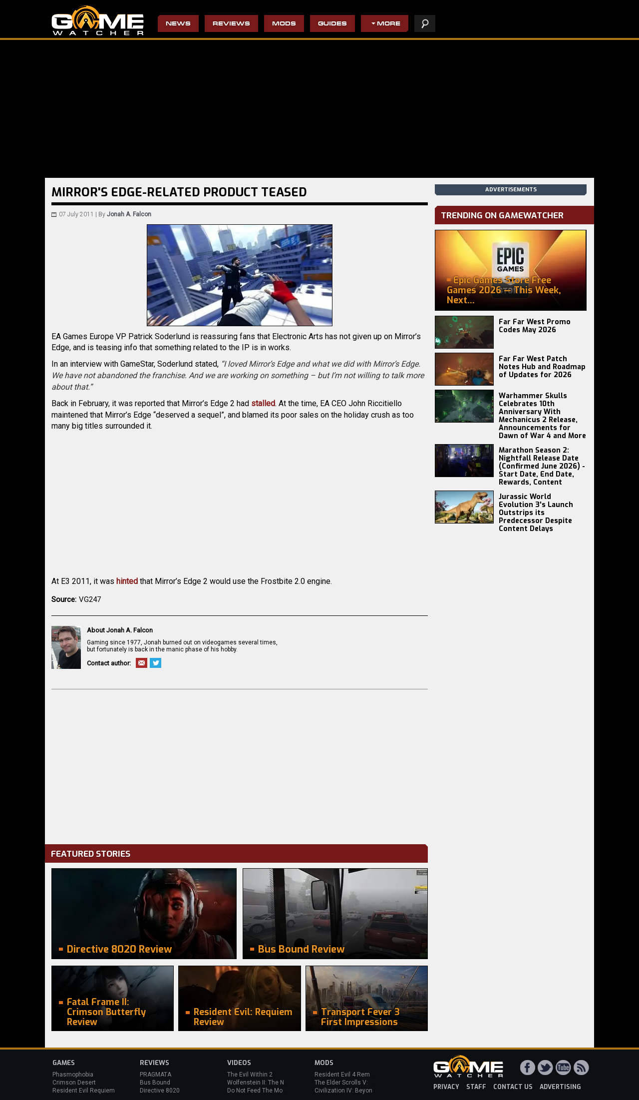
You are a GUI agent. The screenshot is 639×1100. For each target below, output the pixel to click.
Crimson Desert (74, 1082)
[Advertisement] (239, 764)
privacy (446, 1087)
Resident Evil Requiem (83, 1090)
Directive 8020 (160, 1090)
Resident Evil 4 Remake (347, 1074)
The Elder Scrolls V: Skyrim (351, 1082)
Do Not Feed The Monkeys (263, 1090)
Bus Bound (155, 1082)
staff (476, 1087)
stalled (263, 403)
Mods (284, 24)
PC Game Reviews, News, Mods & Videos (97, 20)
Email (141, 663)
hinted (127, 581)
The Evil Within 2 (250, 1074)
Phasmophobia (72, 1074)
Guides (332, 24)
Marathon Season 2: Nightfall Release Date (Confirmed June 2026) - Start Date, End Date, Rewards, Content (542, 466)
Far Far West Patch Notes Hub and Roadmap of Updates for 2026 (542, 367)
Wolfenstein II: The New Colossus (273, 1082)
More (388, 24)
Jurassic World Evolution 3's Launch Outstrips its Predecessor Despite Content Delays (536, 513)
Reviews (231, 24)
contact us (513, 1087)
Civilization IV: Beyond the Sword (360, 1090)
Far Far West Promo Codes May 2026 (535, 326)
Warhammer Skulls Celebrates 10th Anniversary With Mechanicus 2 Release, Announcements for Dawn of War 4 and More (542, 416)
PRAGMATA (155, 1074)
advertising (560, 1087)
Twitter (155, 663)
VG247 (90, 599)
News (178, 24)
